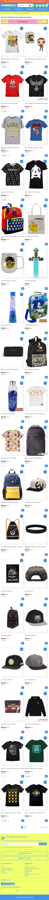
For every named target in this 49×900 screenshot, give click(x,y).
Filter (6, 21)
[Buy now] (22, 67)
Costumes (18, 9)
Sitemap (26, 872)
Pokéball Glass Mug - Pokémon (8, 280)
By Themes (6, 9)
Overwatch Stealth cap (30, 679)
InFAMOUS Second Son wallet (8, 724)
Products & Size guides (6, 868)
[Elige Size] (5, 67)
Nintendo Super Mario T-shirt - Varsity (34, 147)
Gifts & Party (41, 9)
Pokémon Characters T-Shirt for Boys (10, 59)
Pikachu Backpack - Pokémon (32, 369)
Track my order (24, 858)
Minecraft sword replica (30, 280)
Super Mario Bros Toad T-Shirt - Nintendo (34, 413)
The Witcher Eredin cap (30, 635)
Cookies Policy (28, 871)
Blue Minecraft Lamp (6, 325)
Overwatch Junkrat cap (7, 679)
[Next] (27, 827)
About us (26, 875)
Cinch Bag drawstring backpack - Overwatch (12, 546)
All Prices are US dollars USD (31, 874)
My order (3, 867)
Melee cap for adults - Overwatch (33, 502)
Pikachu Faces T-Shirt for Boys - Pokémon (11, 812)
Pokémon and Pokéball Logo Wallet (9, 369)
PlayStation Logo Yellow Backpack (9, 502)
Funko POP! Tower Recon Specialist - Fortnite (35, 59)
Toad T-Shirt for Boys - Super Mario (9, 103)
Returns (3, 871)
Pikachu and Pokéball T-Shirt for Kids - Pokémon (10, 148)
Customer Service (24, 853)
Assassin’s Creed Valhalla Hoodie (33, 724)
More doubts (4, 872)
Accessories (30, 9)
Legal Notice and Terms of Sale (32, 868)
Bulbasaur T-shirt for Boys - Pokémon (34, 768)
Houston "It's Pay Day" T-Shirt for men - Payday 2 (12, 769)
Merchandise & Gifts (10, 13)
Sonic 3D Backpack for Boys (31, 325)
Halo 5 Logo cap (29, 591)
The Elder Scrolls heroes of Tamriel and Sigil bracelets (35, 547)
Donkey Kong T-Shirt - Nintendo (8, 458)
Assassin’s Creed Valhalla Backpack (33, 458)
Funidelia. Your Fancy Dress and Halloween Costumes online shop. (8, 5)
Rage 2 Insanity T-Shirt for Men (32, 192)
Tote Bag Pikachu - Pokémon (32, 236)
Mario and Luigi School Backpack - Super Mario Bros (12, 237)
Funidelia (3, 13)
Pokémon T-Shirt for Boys (7, 192)
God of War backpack (6, 635)
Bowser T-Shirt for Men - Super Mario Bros (35, 812)
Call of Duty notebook (6, 591)
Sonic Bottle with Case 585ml (8, 413)
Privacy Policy (27, 870)
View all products (43, 827)
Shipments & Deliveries (6, 870)
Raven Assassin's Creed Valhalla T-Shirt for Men (36, 103)
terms (25, 847)
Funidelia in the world (29, 867)
